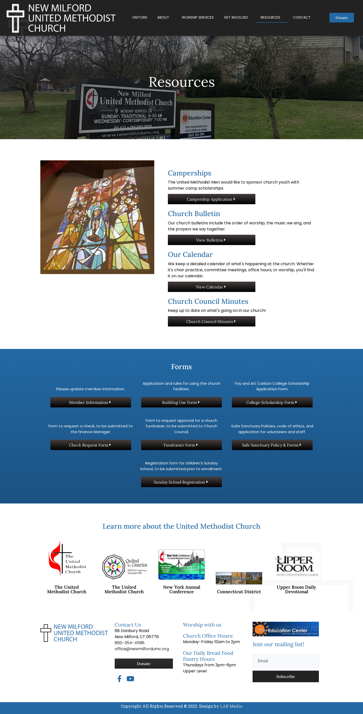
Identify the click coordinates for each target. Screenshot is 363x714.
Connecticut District (239, 591)
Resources (270, 17)
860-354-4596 (129, 643)
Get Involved (236, 17)
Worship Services (198, 17)
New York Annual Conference (181, 589)
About (163, 17)
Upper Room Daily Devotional (296, 589)
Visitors (139, 17)
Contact (302, 17)
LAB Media (230, 706)
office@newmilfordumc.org (142, 649)
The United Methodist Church (66, 589)
